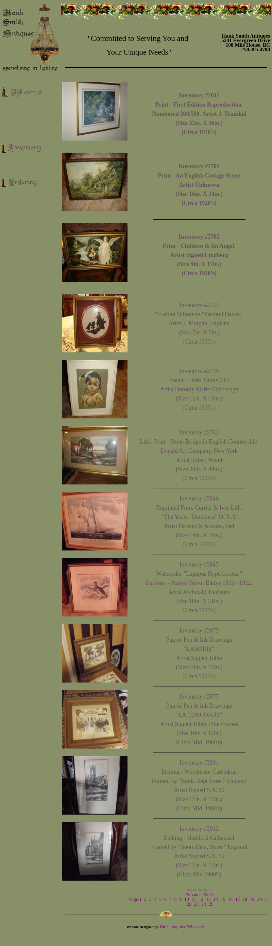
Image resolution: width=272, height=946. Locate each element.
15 (223, 899)
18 (245, 899)
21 (266, 899)
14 (215, 899)
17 (237, 899)
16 (230, 899)
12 (201, 899)
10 (186, 899)
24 (203, 904)
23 (196, 904)
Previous (193, 894)
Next (208, 894)
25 (211, 904)
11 (194, 899)
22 (189, 904)
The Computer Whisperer (182, 926)
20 (259, 899)
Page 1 (135, 899)
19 (252, 899)
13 (208, 899)
